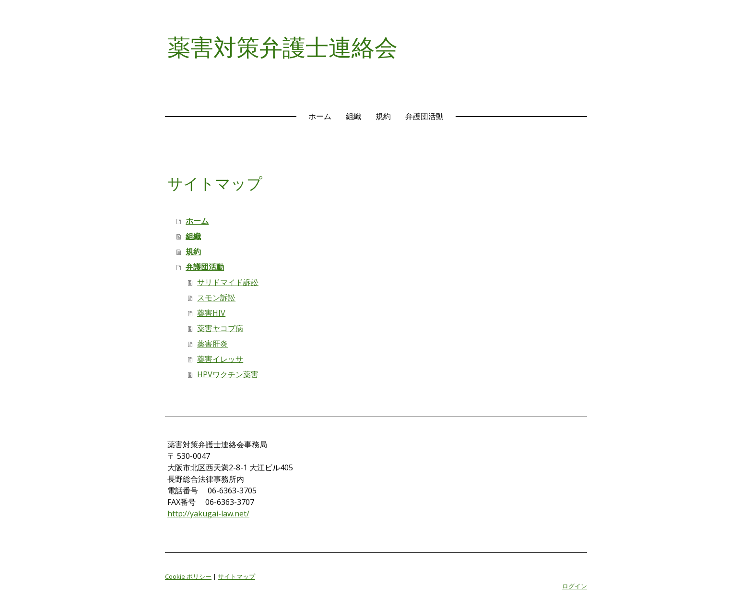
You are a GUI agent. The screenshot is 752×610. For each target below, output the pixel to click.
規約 (383, 116)
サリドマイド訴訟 (227, 282)
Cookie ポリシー (188, 576)
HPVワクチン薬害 (227, 374)
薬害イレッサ (220, 359)
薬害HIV (211, 313)
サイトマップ (236, 576)
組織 (353, 116)
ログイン (574, 586)
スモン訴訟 (216, 297)
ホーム (319, 116)
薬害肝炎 (212, 343)
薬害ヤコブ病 (220, 328)
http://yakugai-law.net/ (208, 513)
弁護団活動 (424, 116)
